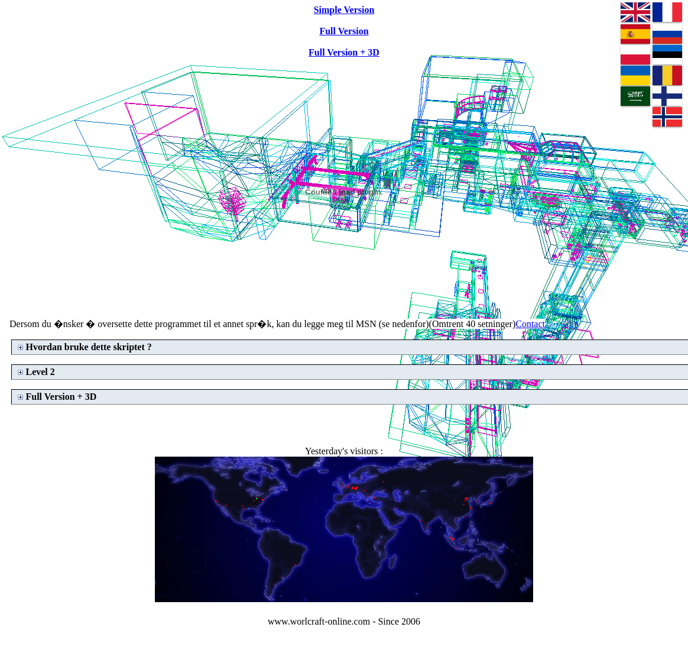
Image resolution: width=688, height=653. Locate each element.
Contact (530, 324)
